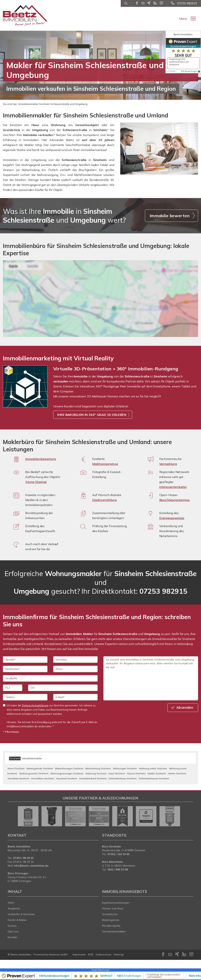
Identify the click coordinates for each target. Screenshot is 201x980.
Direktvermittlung (104, 500)
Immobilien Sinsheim (42, 778)
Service (12, 925)
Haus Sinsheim (116, 773)
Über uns (13, 931)
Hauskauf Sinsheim (66, 778)
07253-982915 (187, 3)
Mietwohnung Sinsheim (98, 768)
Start (11, 902)
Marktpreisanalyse (105, 464)
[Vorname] (75, 659)
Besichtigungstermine (174, 500)
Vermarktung (168, 464)
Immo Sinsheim (16, 768)
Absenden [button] (186, 707)
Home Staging (36, 482)
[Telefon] (25, 697)
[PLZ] (12, 687)
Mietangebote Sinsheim (40, 768)
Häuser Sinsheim (136, 773)
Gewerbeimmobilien (114, 931)
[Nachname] (25, 669)
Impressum (79, 954)
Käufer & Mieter (17, 920)
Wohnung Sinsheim (96, 773)
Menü (183, 19)
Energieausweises (171, 518)
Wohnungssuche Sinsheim (33, 773)
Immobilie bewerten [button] (169, 215)
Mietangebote (110, 920)
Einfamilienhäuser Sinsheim (154, 778)
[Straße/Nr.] (50, 678)
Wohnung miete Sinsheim (153, 768)
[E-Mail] (75, 697)
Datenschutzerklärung (35, 705)
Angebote (14, 908)
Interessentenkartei (173, 487)
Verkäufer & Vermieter (21, 914)
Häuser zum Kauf (112, 908)
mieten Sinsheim (177, 773)
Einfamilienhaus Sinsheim (123, 778)
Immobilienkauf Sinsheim (93, 778)
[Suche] (126, 3)
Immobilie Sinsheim (18, 778)
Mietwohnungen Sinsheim (69, 768)
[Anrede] (25, 659)
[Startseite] (25, 15)
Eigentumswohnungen (116, 902)
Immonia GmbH (58, 954)
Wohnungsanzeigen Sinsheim (66, 773)
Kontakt (12, 937)
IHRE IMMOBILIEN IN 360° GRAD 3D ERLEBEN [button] (91, 415)
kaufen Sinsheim (157, 773)
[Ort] (63, 687)
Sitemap (119, 954)
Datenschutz (103, 954)
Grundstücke (110, 914)
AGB (90, 954)
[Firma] (75, 669)
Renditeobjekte (111, 925)
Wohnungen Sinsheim (125, 768)
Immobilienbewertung (40, 459)
